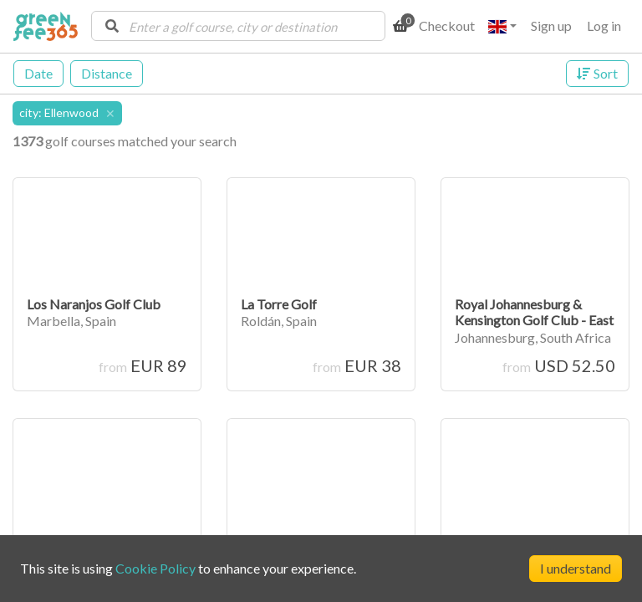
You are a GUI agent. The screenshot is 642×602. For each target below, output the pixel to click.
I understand (575, 568)
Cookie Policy (155, 568)
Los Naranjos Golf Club (93, 304)
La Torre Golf (279, 304)
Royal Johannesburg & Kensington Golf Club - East (534, 312)
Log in (604, 25)
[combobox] (238, 26)
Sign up (551, 25)
